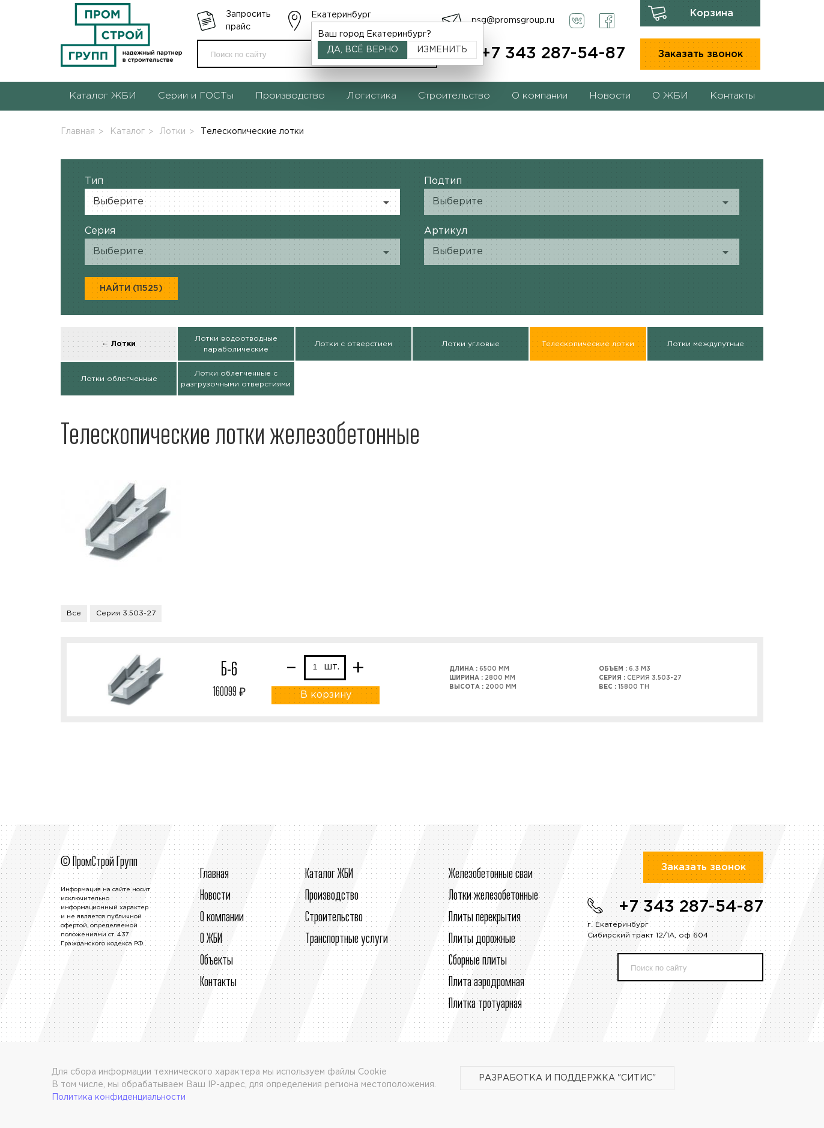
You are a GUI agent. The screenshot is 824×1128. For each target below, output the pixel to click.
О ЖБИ (670, 95)
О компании (540, 95)
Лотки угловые (470, 344)
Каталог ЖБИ (102, 95)
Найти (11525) (131, 288)
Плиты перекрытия (485, 917)
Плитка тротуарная (485, 1004)
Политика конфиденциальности (119, 1097)
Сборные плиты (478, 961)
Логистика (371, 95)
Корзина (711, 13)
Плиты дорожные (482, 939)
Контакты (732, 95)
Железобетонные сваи (491, 874)
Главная (78, 131)
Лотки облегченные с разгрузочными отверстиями (236, 379)
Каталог (127, 131)
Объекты (216, 961)
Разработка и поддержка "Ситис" (567, 1078)
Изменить (442, 49)
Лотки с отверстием (353, 344)
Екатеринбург (341, 15)
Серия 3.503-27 (126, 613)
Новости (610, 95)
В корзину (325, 695)
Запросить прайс (248, 21)
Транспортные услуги (346, 939)
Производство (290, 95)
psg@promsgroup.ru (512, 20)
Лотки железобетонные (493, 896)
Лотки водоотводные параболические (236, 344)
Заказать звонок (700, 54)
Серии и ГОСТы (196, 95)
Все (74, 613)
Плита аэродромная (486, 982)
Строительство (454, 95)
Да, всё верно (362, 49)
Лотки (173, 131)
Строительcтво (334, 917)
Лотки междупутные (705, 344)
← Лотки (118, 344)
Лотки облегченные (118, 379)
